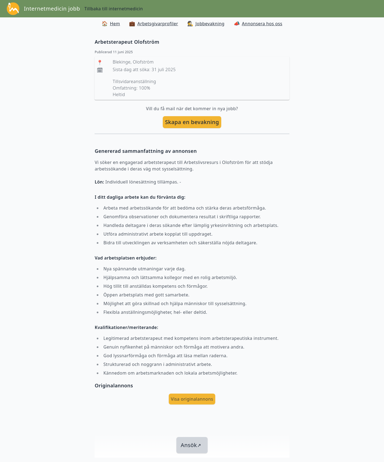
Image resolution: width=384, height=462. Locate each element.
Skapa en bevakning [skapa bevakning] (192, 122)
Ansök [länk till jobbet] (191, 445)
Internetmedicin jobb (52, 8)
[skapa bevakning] (192, 122)
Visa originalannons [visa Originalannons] (192, 399)
